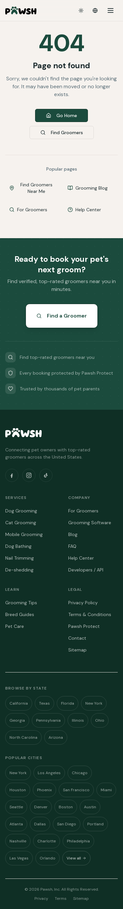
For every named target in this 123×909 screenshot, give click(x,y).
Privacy (41, 898)
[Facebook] (11, 475)
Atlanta (16, 824)
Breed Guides (19, 614)
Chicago (80, 772)
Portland (95, 824)
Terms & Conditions (89, 614)
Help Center (84, 210)
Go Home (61, 115)
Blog (72, 534)
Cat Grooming (20, 523)
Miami (106, 790)
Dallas (40, 824)
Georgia (17, 720)
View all (76, 858)
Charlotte (46, 841)
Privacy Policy (83, 603)
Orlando (47, 858)
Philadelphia (78, 841)
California (19, 703)
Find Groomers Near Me (30, 188)
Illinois (78, 720)
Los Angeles (49, 772)
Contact (77, 638)
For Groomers (28, 210)
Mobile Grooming (24, 534)
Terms (61, 898)
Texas (44, 703)
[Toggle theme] (81, 10)
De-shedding (19, 570)
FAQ (72, 546)
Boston (66, 807)
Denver (41, 807)
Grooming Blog (88, 188)
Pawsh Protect (84, 626)
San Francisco (76, 790)
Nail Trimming (19, 558)
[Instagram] (28, 475)
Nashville (18, 841)
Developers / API (85, 570)
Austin (90, 807)
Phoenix (44, 790)
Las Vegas (19, 858)
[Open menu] (110, 10)
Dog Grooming (21, 511)
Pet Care (14, 626)
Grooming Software (89, 523)
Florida (67, 703)
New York (93, 703)
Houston (18, 790)
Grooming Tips (21, 603)
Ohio (99, 720)
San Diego (66, 824)
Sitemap (77, 650)
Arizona (56, 737)
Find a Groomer (61, 315)
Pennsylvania (48, 720)
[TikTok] (45, 475)
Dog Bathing (18, 546)
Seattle (16, 807)
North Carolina (23, 737)
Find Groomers (61, 132)
